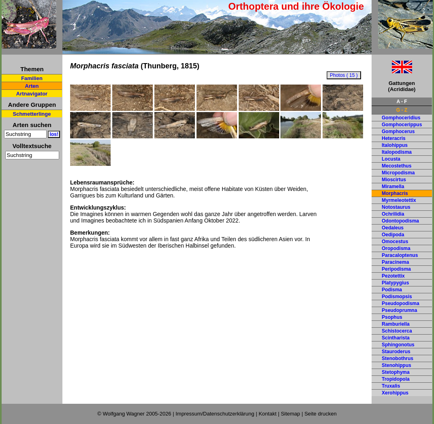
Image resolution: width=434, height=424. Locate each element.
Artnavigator (31, 94)
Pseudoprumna (399, 310)
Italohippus (395, 145)
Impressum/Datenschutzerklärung (214, 414)
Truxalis (391, 386)
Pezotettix (393, 276)
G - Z (401, 110)
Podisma (392, 290)
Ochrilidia (393, 214)
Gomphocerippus (402, 124)
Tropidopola (396, 379)
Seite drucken (320, 414)
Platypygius (395, 283)
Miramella (393, 186)
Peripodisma (396, 269)
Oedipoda (393, 234)
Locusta (391, 159)
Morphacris (395, 193)
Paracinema (395, 262)
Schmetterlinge (32, 114)
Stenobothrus (397, 358)
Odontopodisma (400, 221)
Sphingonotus (398, 345)
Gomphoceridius (401, 118)
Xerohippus (395, 393)
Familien (32, 78)
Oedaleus (393, 228)
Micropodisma (398, 173)
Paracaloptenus (400, 255)
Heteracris (394, 138)
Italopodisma (397, 152)
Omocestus (395, 241)
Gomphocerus (398, 131)
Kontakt (267, 414)
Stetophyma (396, 372)
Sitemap (290, 414)
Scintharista (396, 338)
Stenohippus (396, 365)
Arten (32, 86)
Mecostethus (396, 166)
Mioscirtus (394, 179)
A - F (401, 101)
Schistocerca (397, 331)
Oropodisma (396, 248)
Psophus (392, 317)
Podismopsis (397, 296)
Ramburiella (396, 324)
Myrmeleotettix (399, 200)
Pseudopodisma (400, 303)
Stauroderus (396, 351)
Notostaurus (396, 207)
